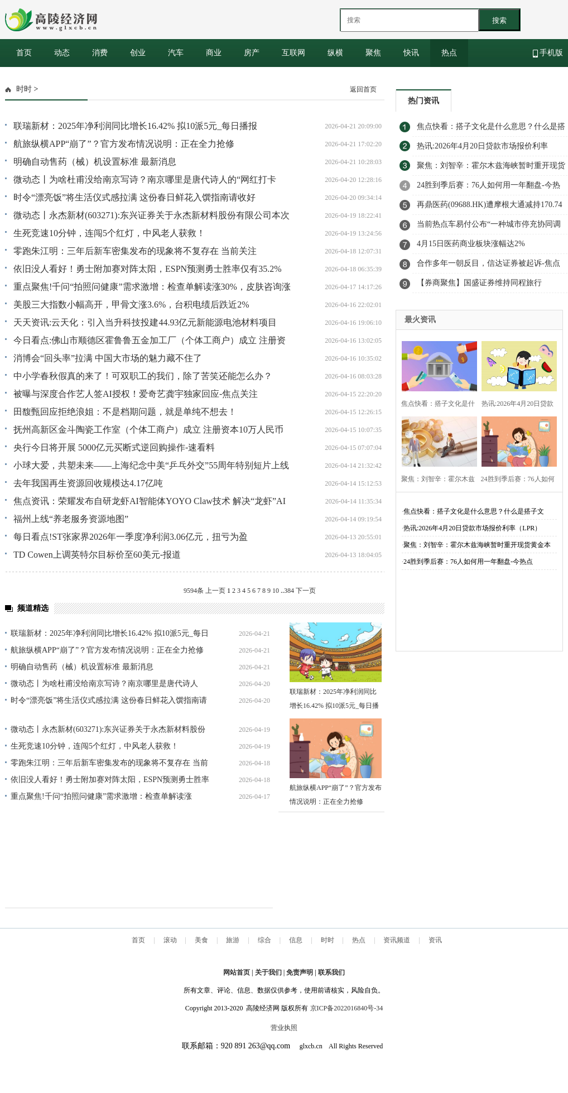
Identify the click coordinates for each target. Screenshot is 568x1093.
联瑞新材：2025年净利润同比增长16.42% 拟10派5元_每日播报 (135, 126)
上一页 (215, 591)
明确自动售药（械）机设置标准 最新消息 (94, 161)
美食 (201, 940)
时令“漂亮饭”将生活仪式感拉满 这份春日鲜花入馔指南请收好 (134, 197)
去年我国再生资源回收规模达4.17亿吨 (88, 483)
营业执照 (284, 1028)
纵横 (335, 53)
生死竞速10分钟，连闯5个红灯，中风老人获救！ (109, 233)
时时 (24, 89)
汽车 (176, 53)
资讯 (435, 940)
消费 (100, 53)
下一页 (306, 591)
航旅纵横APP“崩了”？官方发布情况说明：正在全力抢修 (123, 143)
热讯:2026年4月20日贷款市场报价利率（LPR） (472, 528)
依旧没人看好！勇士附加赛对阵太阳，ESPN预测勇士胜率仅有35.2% (147, 269)
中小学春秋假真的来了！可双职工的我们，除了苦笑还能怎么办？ (142, 376)
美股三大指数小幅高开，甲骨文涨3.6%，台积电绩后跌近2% (131, 304)
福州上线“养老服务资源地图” (70, 519)
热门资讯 (423, 101)
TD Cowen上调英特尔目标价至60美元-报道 (97, 554)
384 (289, 591)
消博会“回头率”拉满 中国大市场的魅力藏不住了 (107, 358)
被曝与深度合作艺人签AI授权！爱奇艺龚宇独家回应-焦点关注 (135, 394)
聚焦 (373, 53)
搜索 (499, 20)
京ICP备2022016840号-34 (346, 1008)
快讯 (411, 53)
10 (275, 591)
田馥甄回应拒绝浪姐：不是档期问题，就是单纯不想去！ (125, 411)
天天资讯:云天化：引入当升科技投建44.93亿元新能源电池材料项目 (145, 322)
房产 (251, 53)
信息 (295, 940)
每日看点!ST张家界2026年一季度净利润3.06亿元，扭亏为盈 (130, 536)
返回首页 (363, 89)
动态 (62, 53)
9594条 (194, 591)
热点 (449, 53)
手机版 (548, 53)
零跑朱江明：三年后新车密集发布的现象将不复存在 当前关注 (135, 251)
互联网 (293, 53)
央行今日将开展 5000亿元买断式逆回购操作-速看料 (114, 447)
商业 (214, 53)
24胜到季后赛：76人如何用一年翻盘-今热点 (468, 561)
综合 (264, 940)
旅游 (232, 940)
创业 (138, 53)
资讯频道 (396, 940)
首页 (24, 53)
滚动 (170, 940)
